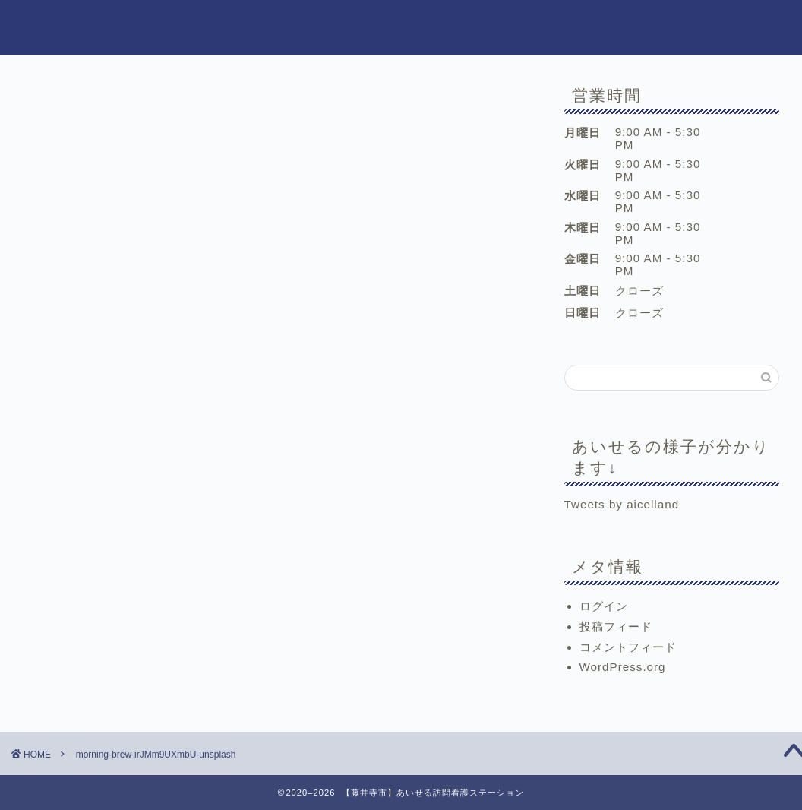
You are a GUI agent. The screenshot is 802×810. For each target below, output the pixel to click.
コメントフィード (628, 647)
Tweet (67, 539)
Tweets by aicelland (622, 504)
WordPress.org (622, 666)
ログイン (603, 606)
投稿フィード (615, 626)
